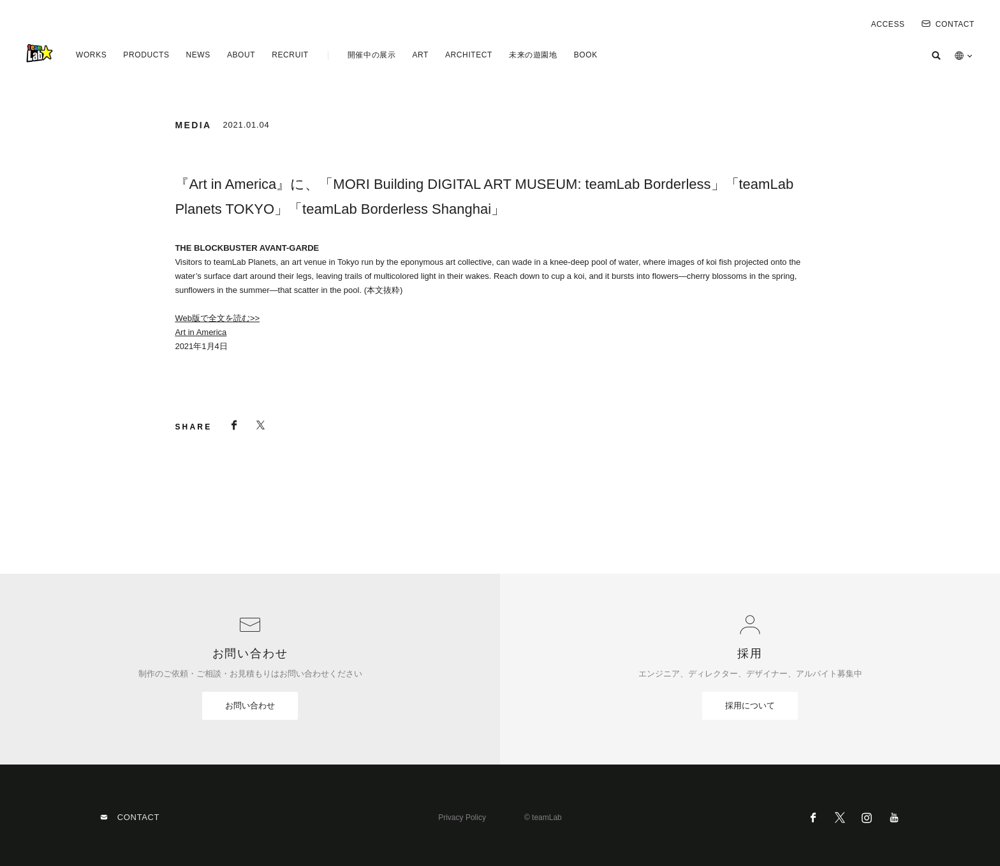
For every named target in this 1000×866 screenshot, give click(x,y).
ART (420, 54)
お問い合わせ (250, 705)
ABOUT (241, 54)
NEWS (198, 54)
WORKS (91, 54)
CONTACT (948, 24)
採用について (750, 705)
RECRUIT (290, 54)
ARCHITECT (468, 54)
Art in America (200, 332)
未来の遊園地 (533, 54)
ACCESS (888, 24)
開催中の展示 (372, 54)
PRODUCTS (146, 54)
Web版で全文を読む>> (217, 318)
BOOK (586, 54)
